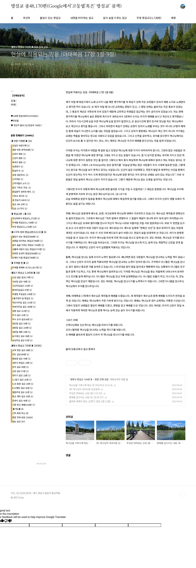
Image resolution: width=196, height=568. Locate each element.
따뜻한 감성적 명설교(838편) (26, 253)
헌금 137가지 (19, 208)
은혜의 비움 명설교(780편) (25, 257)
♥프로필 (15, 120)
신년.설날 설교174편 (23, 277)
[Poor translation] (8, 521)
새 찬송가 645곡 (21, 200)
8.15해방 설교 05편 (22, 387)
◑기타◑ (17, 408)
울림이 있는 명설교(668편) (25, 236)
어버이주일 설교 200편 (24, 306)
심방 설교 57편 (20, 371)
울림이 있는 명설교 (50, 18)
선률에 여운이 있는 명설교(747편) (28, 249)
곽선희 (26, 18)
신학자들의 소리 (21, 183)
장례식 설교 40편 (21, 400)
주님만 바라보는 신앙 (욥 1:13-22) (85, 393)
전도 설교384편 (20, 354)
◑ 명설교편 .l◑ (21, 213)
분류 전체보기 (22, 135)
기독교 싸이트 (20, 195)
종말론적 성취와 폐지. (23, 191)
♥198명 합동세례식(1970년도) (24, 115)
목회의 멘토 (19, 162)
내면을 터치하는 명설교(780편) (27, 240)
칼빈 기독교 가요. (21, 187)
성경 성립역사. (20, 174)
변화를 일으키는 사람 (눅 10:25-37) (86, 397)
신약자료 (17, 179)
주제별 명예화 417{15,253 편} (27, 267)
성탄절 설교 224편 (22, 327)
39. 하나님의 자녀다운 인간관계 (84, 389)
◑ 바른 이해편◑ (21, 140)
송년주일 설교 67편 (22, 340)
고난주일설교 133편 (22, 285)
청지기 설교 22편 (21, 375)
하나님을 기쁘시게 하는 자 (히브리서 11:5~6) (91, 385)
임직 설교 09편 (20, 366)
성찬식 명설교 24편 (22, 362)
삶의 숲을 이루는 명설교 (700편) (28, 245)
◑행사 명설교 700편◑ (81, 379)
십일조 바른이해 (21, 145)
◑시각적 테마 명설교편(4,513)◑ (29, 232)
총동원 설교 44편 (21, 358)
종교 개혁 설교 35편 (22, 396)
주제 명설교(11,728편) (149, 18)
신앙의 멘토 (19, 158)
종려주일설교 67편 (22, 289)
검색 (175, 6)
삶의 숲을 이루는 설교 (115, 18)
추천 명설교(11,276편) (24, 226)
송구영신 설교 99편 (22, 336)
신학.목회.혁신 (20, 413)
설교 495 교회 (20, 204)
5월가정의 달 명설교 (22, 298)
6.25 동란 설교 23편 (22, 383)
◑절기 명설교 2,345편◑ (25, 272)
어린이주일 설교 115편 (24, 302)
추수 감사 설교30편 (22, 319)
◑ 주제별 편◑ (20, 262)
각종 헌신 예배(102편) (23, 404)
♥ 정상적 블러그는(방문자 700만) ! (26, 125)
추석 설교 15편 (20, 315)
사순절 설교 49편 (21, 281)
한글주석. (18, 170)
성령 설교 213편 (21, 310)
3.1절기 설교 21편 (22, 379)
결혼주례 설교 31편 (22, 392)
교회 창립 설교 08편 (22, 350)
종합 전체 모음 (102, 379)
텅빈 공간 (18, 421)
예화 (173, 18)
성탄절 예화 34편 (21, 331)
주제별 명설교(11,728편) (24, 222)
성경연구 (17, 166)
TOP (182, 494)
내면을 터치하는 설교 (81, 18)
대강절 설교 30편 (21, 323)
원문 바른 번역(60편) (23, 149)
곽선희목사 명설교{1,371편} (26, 218)
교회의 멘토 (19, 153)
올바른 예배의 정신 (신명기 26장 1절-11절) (90, 401)
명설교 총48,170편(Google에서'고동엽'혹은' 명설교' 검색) (66, 6)
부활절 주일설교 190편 (24, 294)
